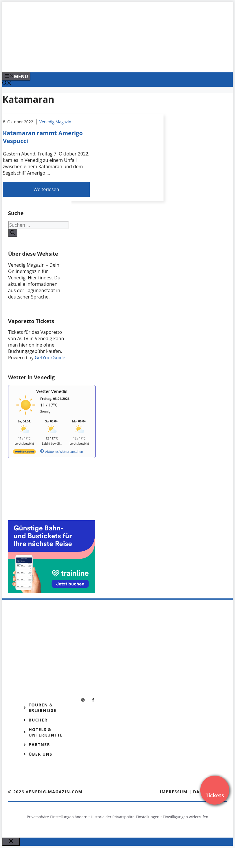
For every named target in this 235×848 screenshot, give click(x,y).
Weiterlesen (46, 189)
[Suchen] (12, 233)
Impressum (174, 791)
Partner (39, 744)
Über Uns (40, 754)
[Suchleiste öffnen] (7, 83)
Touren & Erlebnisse (42, 707)
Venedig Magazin (55, 121)
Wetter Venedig (51, 391)
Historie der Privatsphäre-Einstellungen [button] (125, 816)
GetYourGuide (50, 357)
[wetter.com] (24, 452)
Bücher (38, 720)
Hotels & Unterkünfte (46, 732)
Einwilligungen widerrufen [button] (185, 816)
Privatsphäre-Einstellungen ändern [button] (57, 816)
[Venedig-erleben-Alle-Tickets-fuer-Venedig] (119, 61)
